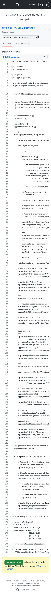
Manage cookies (32, 583)
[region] (25, 307)
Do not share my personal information (25, 586)
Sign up (44, 4)
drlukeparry (9, 27)
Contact (21, 583)
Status (31, 581)
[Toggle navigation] (3, 4)
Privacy (15, 581)
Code (7, 43)
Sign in (32, 4)
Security (24, 581)
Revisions (22, 43)
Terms (8, 581)
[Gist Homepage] (17, 4)
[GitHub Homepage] (17, 590)
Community (40, 581)
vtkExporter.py (26, 27)
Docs (14, 583)
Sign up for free (14, 562)
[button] (37, 37)
